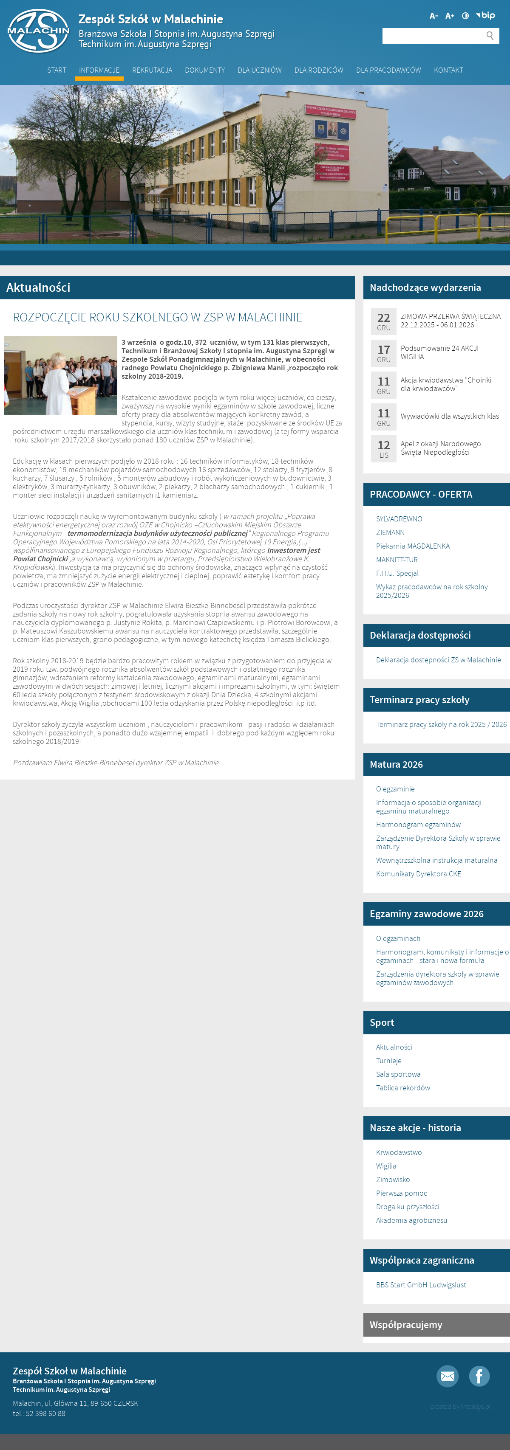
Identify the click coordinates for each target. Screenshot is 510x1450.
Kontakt (448, 70)
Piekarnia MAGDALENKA (413, 546)
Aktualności (394, 1047)
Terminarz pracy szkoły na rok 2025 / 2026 (441, 724)
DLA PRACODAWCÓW (388, 70)
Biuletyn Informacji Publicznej (485, 15)
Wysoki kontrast (465, 15)
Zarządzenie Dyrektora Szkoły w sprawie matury (438, 842)
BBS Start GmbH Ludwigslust (421, 1285)
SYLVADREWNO (399, 519)
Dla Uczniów (260, 70)
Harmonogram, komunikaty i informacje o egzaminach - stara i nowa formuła (442, 956)
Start (56, 70)
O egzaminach (398, 938)
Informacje (99, 70)
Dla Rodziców (319, 70)
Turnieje (389, 1060)
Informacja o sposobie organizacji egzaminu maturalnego (429, 806)
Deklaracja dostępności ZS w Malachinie (438, 660)
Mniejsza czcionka (449, 15)
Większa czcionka (434, 15)
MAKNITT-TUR (397, 559)
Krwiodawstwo (399, 1152)
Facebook (479, 1376)
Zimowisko (393, 1179)
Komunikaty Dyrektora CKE (418, 874)
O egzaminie (395, 789)
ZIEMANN (390, 532)
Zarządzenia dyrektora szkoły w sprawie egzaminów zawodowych (437, 978)
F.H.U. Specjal (397, 573)
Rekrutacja (152, 70)
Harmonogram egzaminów (418, 824)
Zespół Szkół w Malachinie (251, 30)
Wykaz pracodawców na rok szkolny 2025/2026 (432, 591)
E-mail (447, 1376)
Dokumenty (205, 70)
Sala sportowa (398, 1074)
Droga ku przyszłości (407, 1206)
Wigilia (386, 1166)
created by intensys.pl (460, 1406)
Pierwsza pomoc (401, 1193)
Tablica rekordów (403, 1088)
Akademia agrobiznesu (412, 1220)
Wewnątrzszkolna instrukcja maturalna (437, 860)
